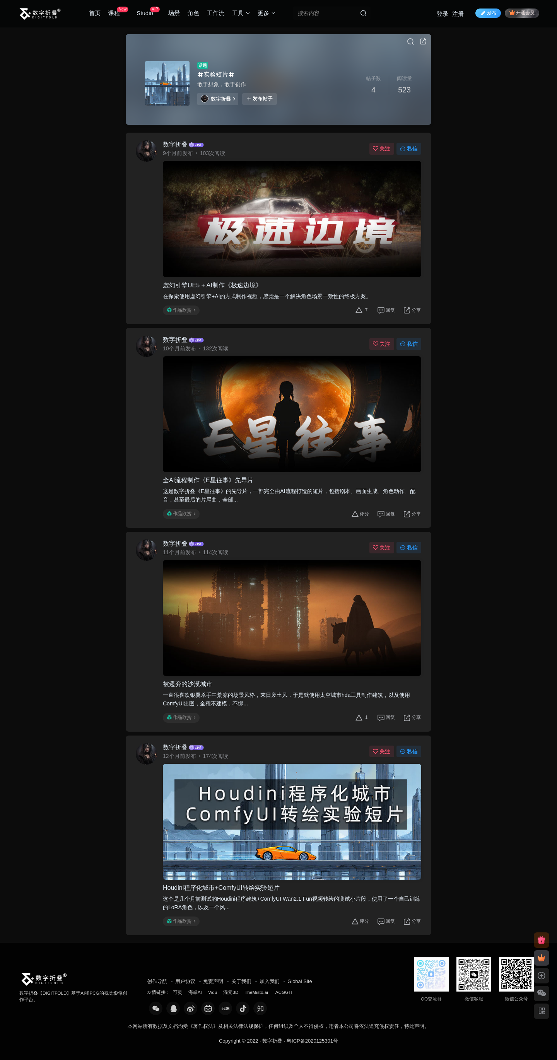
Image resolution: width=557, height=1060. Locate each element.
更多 (266, 13)
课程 (118, 11)
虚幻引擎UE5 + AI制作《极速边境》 (212, 285)
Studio (148, 11)
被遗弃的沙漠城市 (187, 684)
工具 (241, 13)
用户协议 (185, 981)
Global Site (299, 981)
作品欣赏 (181, 310)
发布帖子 (259, 98)
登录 (442, 13)
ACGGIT (284, 992)
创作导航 (157, 981)
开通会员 (522, 12)
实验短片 (215, 74)
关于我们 (241, 981)
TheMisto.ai (256, 992)
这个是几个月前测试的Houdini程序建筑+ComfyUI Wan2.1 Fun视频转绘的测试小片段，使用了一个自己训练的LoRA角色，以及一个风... (291, 903)
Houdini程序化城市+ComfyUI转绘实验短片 (221, 887)
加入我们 (270, 981)
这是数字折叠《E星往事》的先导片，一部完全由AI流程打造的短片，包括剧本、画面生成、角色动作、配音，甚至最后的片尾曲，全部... (289, 495)
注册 (458, 13)
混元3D (230, 992)
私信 (409, 148)
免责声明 (213, 981)
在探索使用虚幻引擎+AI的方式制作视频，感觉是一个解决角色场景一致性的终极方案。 (267, 296)
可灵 (177, 992)
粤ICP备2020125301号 (312, 1041)
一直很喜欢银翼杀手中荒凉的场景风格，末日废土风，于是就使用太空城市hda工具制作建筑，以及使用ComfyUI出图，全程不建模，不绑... (286, 699)
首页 (95, 13)
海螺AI (195, 992)
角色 (193, 13)
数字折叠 (218, 98)
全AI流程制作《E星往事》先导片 (208, 480)
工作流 (215, 13)
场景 (174, 13)
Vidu (212, 992)
